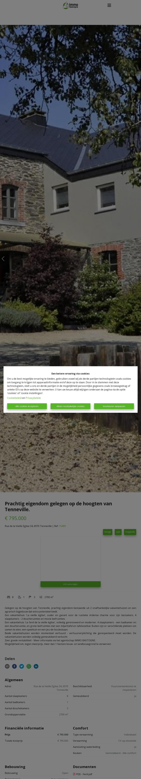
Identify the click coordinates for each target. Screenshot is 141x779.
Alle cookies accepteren (26, 406)
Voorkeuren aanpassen (114, 406)
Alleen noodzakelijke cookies (71, 406)
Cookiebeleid (14, 398)
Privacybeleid (33, 398)
